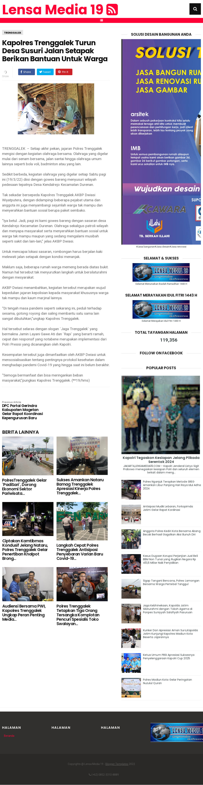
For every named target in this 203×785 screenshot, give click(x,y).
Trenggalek (12, 33)
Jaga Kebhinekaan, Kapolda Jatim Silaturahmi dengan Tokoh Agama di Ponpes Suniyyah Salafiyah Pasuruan (167, 609)
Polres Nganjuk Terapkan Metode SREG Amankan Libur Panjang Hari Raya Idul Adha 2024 (172, 485)
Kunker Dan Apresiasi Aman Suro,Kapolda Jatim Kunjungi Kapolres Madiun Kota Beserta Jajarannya (170, 633)
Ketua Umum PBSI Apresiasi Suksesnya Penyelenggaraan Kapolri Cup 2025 (169, 656)
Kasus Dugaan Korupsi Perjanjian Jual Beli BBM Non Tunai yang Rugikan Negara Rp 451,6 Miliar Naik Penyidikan (170, 559)
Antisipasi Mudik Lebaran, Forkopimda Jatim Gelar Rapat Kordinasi (168, 508)
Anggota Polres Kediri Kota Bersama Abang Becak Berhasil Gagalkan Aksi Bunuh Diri (172, 532)
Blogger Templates (116, 764)
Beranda (9, 735)
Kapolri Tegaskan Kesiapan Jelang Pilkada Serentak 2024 (161, 459)
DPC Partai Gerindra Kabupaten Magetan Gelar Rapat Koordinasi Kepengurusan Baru (23, 411)
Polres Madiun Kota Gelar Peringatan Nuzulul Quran (167, 681)
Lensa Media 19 (60, 10)
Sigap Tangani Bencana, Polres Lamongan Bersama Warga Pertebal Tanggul (171, 582)
